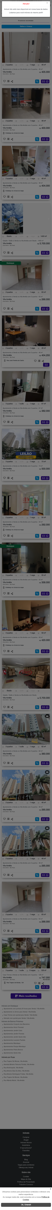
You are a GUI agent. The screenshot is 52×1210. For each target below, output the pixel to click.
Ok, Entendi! (26, 1205)
